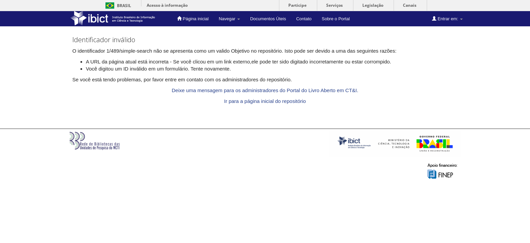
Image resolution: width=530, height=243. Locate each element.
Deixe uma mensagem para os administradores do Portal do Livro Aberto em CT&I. (265, 90)
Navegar (229, 18)
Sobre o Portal (336, 18)
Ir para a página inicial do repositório (265, 101)
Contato (304, 18)
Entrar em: (447, 18)
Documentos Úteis (268, 18)
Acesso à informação (167, 5)
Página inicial (193, 18)
